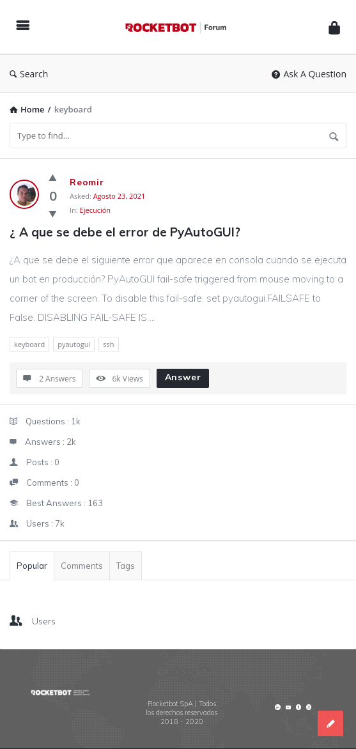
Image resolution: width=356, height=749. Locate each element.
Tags (125, 565)
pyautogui (74, 344)
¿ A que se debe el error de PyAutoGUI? (125, 232)
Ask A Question (309, 74)
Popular (32, 565)
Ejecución (95, 210)
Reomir (87, 182)
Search (29, 74)
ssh (108, 344)
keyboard (29, 344)
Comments (82, 565)
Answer (183, 377)
